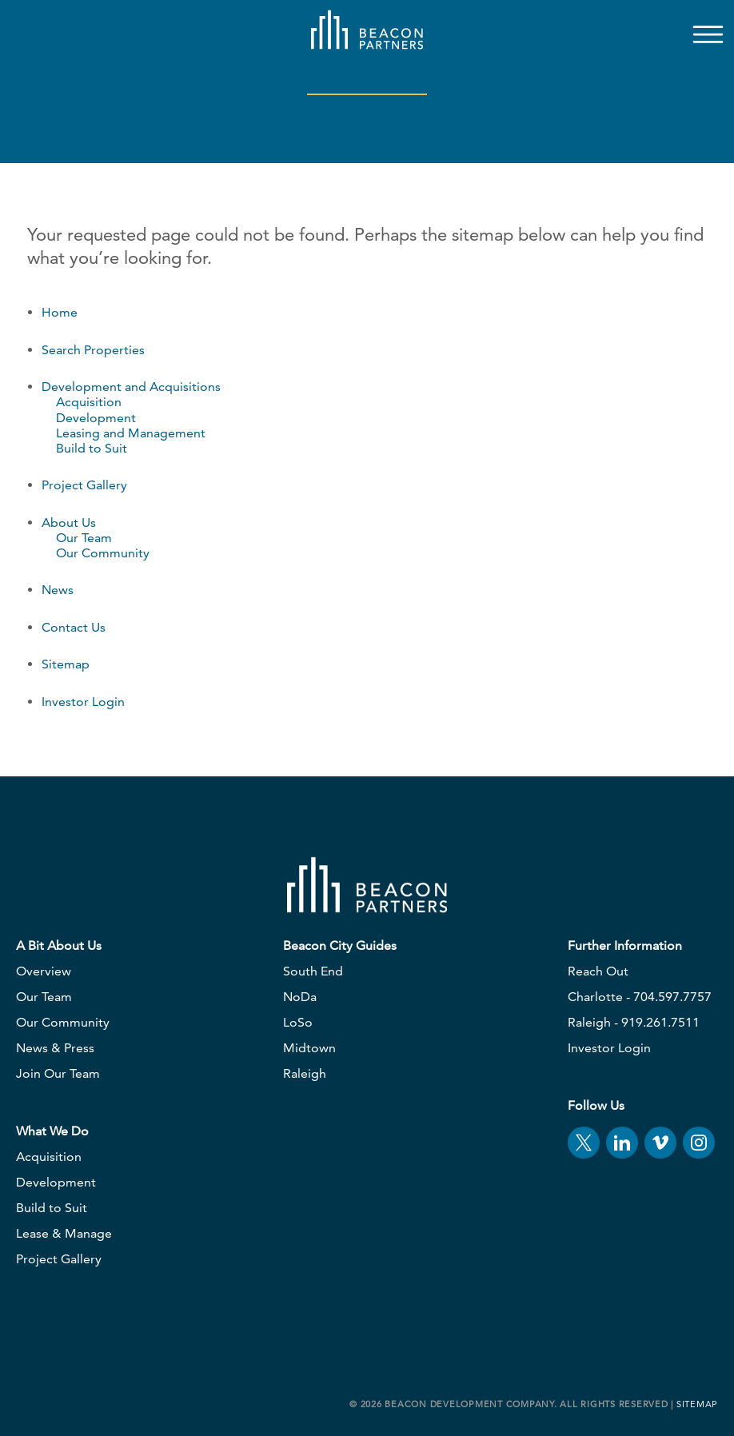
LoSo (298, 1022)
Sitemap (66, 664)
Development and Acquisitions (131, 386)
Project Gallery (84, 485)
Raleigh (304, 1073)
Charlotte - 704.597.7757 (640, 996)
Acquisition (89, 401)
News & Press (55, 1047)
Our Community (103, 552)
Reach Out (598, 971)
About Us (69, 522)
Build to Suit (91, 448)
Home (60, 312)
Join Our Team (58, 1073)
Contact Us (74, 627)
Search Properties (93, 349)
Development (96, 417)
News (58, 589)
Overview (43, 971)
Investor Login (83, 701)
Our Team (84, 537)
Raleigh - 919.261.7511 (634, 1022)
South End (313, 971)
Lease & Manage (64, 1233)
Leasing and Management (130, 433)
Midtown (309, 1047)
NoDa (300, 996)
